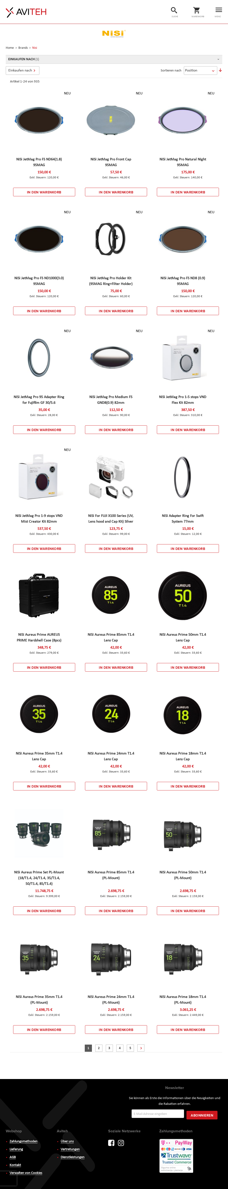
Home (10, 48)
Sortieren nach (171, 70)
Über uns (67, 1141)
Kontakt (15, 1165)
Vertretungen (70, 1149)
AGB (13, 1157)
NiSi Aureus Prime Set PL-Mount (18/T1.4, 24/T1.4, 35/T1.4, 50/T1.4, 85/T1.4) (39, 878)
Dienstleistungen (73, 1157)
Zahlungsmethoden (23, 1141)
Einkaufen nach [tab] (20, 70)
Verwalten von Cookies (26, 1173)
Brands (23, 48)
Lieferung (16, 1149)
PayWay (176, 1156)
